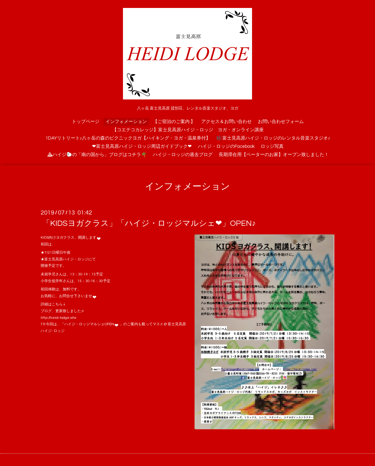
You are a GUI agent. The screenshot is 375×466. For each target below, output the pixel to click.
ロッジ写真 (272, 146)
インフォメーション (126, 121)
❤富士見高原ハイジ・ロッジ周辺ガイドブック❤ (142, 146)
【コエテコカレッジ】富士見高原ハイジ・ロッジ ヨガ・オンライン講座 (188, 130)
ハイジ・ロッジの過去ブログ (183, 154)
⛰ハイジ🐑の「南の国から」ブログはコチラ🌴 (97, 154)
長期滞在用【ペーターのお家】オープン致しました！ (274, 154)
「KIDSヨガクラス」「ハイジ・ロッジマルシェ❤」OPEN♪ (149, 223)
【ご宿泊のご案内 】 (174, 121)
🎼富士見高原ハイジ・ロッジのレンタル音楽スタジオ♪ (273, 138)
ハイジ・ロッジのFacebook (226, 146)
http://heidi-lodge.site (58, 318)
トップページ (85, 121)
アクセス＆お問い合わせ (226, 121)
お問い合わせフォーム (281, 121)
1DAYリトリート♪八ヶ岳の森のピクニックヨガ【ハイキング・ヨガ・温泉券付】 (128, 138)
